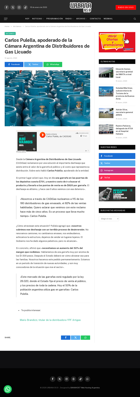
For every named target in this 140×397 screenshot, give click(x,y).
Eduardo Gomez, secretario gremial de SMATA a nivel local (124, 73)
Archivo (80, 19)
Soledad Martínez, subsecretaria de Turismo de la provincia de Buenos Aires (125, 93)
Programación (54, 19)
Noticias (37, 19)
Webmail (108, 19)
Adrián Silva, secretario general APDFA (124, 112)
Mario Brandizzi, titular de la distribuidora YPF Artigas (50, 319)
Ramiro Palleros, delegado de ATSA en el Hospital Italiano (124, 130)
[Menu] (5, 19)
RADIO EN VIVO (126, 7)
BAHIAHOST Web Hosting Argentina (85, 388)
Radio (69, 19)
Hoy (27, 19)
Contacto (95, 19)
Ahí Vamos (10, 33)
